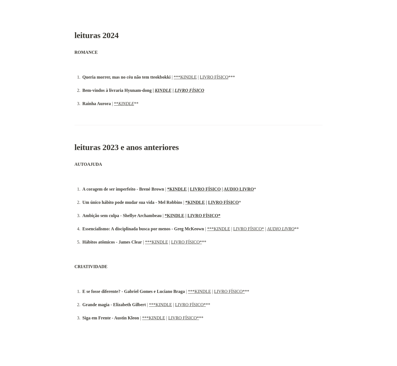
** (124, 103)
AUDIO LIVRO (239, 189)
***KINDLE (185, 77)
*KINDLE (177, 189)
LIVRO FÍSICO (214, 77)
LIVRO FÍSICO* (204, 215)
